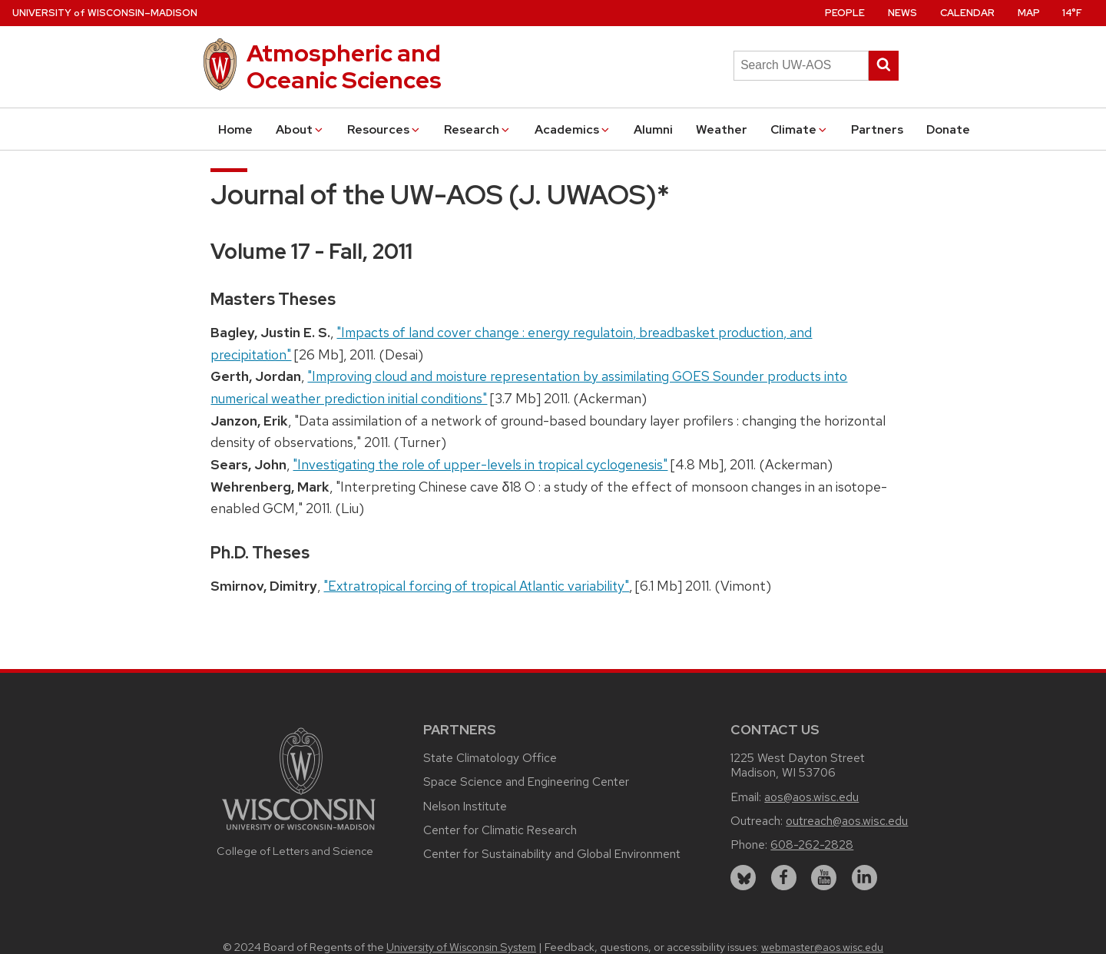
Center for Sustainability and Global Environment (551, 854)
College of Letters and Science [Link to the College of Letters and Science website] (295, 850)
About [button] (300, 129)
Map (1029, 12)
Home (235, 129)
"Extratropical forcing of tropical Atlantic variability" (476, 586)
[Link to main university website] (299, 832)
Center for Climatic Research (500, 830)
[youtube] (823, 877)
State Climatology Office (490, 758)
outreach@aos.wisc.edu (847, 821)
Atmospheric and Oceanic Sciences (344, 66)
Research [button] (478, 129)
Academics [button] (573, 129)
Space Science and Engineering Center (526, 781)
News (902, 12)
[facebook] (783, 877)
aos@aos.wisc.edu (811, 797)
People (845, 12)
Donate (948, 129)
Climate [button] (799, 129)
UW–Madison (104, 12)
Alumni (653, 129)
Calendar (967, 12)
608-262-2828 (811, 844)
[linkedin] (864, 877)
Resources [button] (384, 129)
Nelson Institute (465, 806)
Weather (721, 129)
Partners (877, 129)
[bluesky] (743, 877)
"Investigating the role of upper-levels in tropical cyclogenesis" (480, 464)
